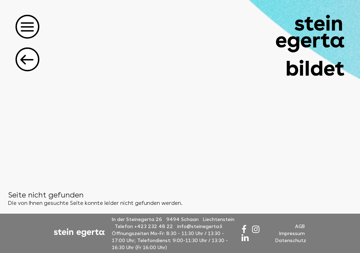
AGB (300, 226)
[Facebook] (244, 229)
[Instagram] (255, 229)
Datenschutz (290, 240)
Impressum (292, 233)
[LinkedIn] (245, 238)
